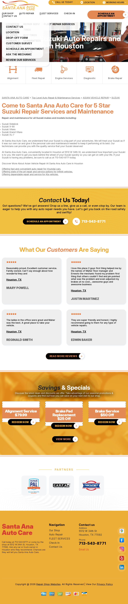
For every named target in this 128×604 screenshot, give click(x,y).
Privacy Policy (105, 584)
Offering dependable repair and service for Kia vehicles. (30, 174)
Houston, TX (14, 279)
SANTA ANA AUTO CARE (15, 97)
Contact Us (9, 16)
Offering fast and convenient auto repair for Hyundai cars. (31, 169)
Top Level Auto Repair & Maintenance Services (56, 97)
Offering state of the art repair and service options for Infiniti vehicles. (37, 171)
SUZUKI (116, 97)
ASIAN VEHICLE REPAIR (96, 97)
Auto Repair (26, 13)
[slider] (11, 262)
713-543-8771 (62, 157)
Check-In (69, 13)
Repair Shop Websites (48, 584)
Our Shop (8, 13)
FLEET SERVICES (49, 13)
